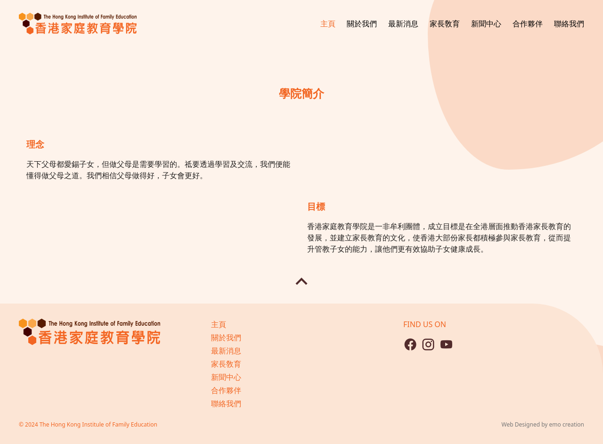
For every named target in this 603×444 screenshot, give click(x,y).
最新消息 (403, 23)
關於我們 (362, 23)
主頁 (327, 23)
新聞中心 (486, 23)
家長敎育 (445, 23)
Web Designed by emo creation (543, 424)
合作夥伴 (528, 23)
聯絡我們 (569, 23)
